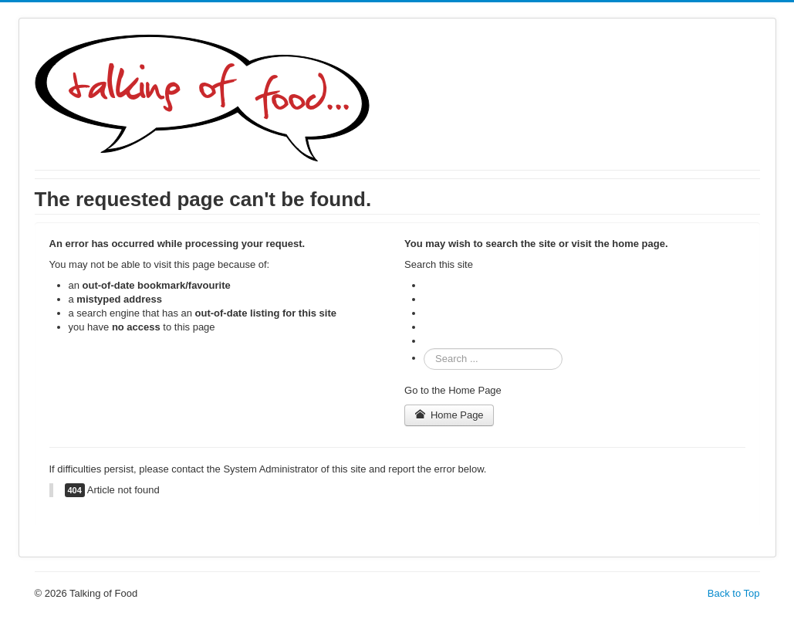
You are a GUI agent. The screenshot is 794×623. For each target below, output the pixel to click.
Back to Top (734, 593)
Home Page (449, 415)
